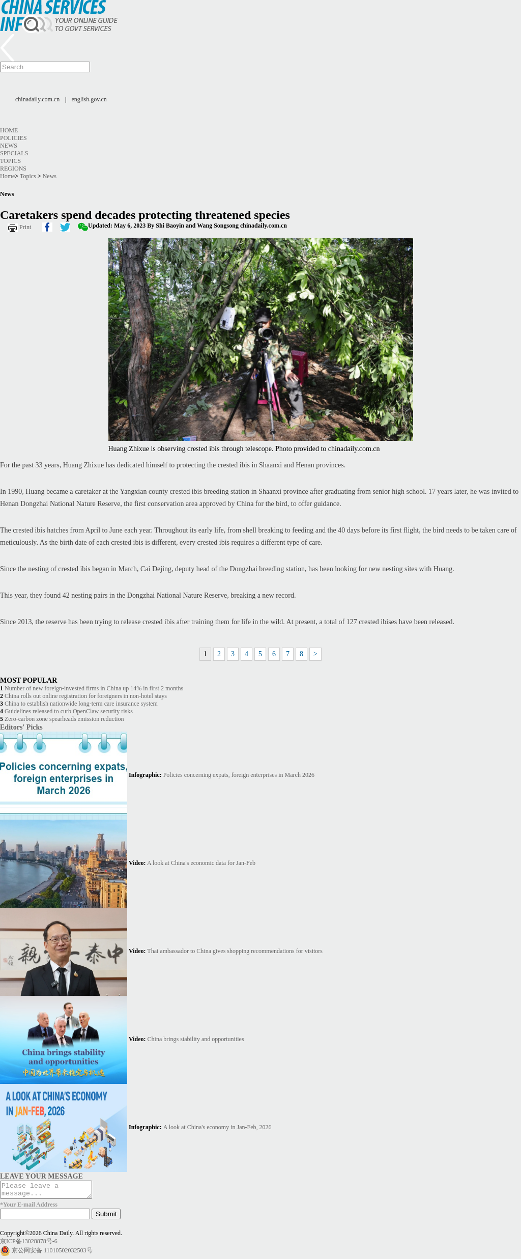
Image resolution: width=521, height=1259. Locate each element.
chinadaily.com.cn (37, 99)
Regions (13, 168)
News (8, 145)
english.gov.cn (89, 99)
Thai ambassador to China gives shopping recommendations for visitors (235, 951)
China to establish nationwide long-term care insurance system (81, 703)
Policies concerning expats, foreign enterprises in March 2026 (238, 774)
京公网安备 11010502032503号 (52, 1253)
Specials (14, 153)
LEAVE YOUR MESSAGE (41, 1176)
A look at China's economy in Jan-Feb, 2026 (217, 1127)
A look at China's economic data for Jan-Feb (201, 862)
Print (25, 227)
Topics (10, 160)
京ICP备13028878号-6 (28, 1244)
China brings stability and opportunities (196, 1039)
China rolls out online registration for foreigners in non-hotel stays (86, 696)
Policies (13, 138)
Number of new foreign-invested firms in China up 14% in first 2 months (94, 688)
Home (9, 130)
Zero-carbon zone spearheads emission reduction (64, 718)
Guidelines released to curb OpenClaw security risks (69, 711)
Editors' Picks (21, 727)
